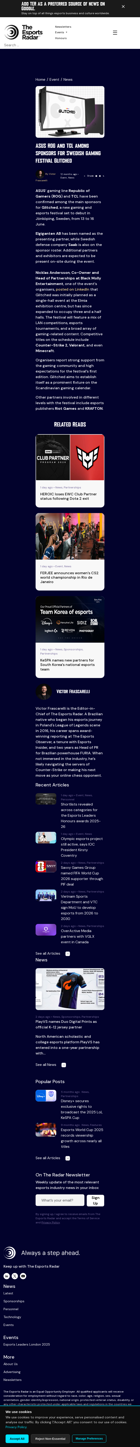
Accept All (17, 1438)
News (68, 79)
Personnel (10, 1309)
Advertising (11, 1372)
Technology (12, 1317)
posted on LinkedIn (72, 289)
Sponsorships (13, 1301)
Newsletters (63, 27)
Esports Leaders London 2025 (26, 1344)
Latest (8, 1293)
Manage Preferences (89, 1438)
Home (40, 79)
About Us (10, 1364)
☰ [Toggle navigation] (115, 32)
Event (54, 79)
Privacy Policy (50, 1222)
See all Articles (54, 953)
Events (59, 32)
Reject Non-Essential (50, 1438)
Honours (61, 38)
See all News (52, 1064)
